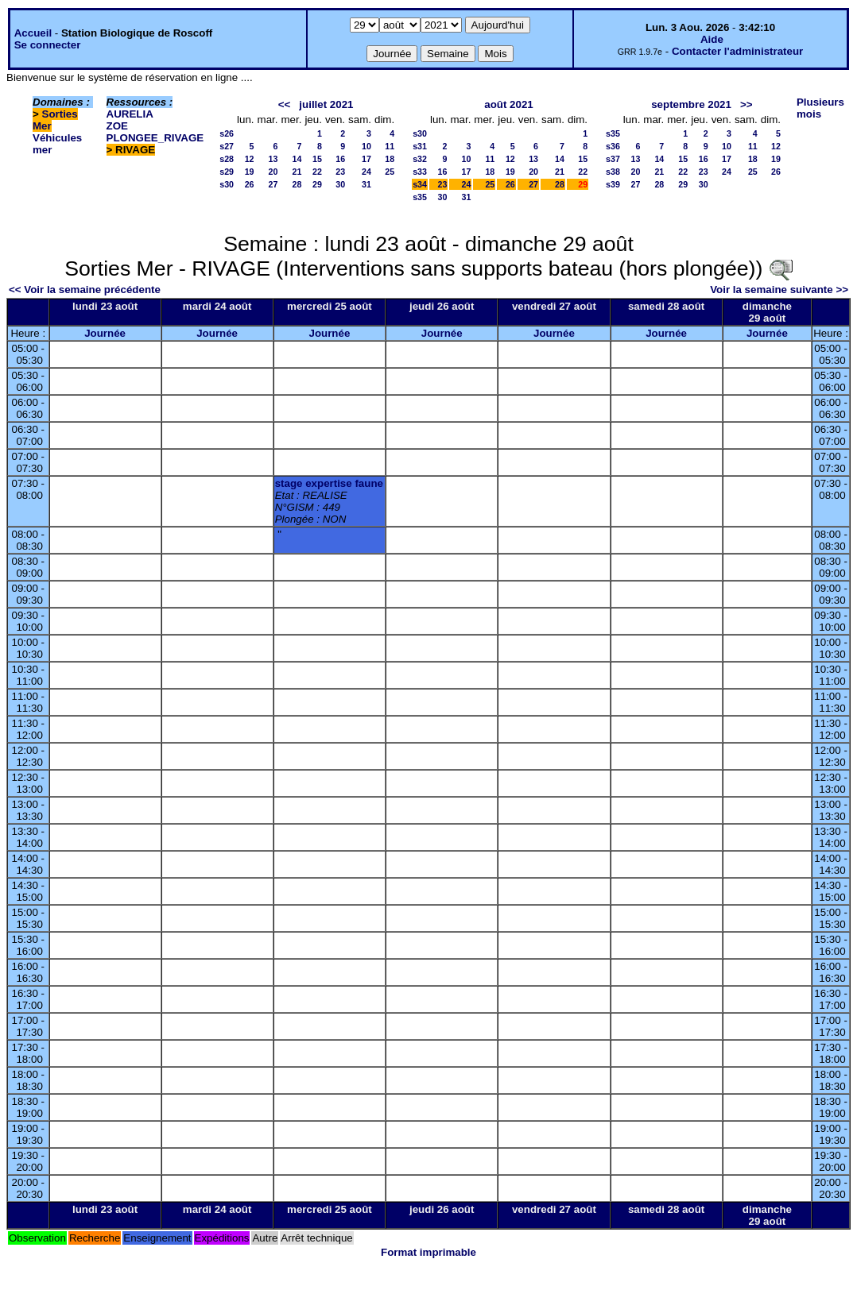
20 (273, 171)
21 (297, 171)
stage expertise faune (329, 483)
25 (389, 171)
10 (366, 146)
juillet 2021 (326, 104)
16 (340, 159)
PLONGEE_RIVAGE (155, 138)
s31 (420, 146)
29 (317, 184)
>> (746, 104)
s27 (226, 146)
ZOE (117, 126)
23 (340, 171)
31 (366, 184)
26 (249, 184)
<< (284, 104)
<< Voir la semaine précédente (85, 289)
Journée (105, 333)
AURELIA (130, 114)
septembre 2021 (691, 104)
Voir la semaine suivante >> (779, 289)
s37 (613, 159)
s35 (420, 197)
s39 (613, 184)
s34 (420, 184)
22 (317, 171)
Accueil (33, 33)
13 (273, 159)
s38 (613, 171)
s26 (226, 133)
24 (366, 171)
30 (340, 184)
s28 (226, 159)
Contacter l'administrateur (737, 51)
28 (297, 184)
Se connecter (47, 45)
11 (389, 146)
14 (297, 159)
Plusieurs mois (820, 108)
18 (389, 159)
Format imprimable (428, 1252)
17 (366, 159)
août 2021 (508, 104)
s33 (420, 171)
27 (273, 184)
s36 (613, 146)
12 (249, 159)
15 (317, 159)
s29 (226, 171)
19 (249, 171)
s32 (420, 159)
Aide (711, 39)
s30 (226, 184)
